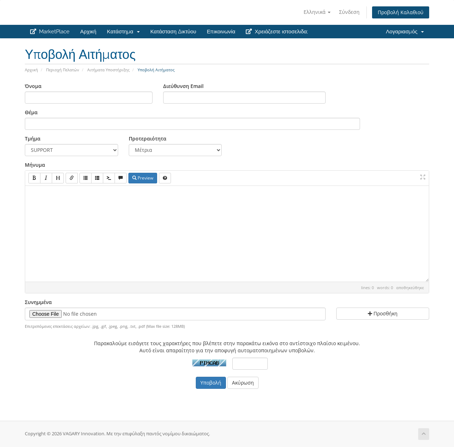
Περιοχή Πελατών (62, 69)
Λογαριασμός (405, 31)
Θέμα (31, 112)
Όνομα (33, 86)
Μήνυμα (35, 164)
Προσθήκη (383, 313)
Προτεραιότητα (147, 138)
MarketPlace (50, 31)
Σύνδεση (349, 12)
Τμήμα (32, 138)
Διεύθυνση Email (183, 86)
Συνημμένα (38, 302)
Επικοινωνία (221, 31)
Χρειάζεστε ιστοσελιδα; (277, 31)
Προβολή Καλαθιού (400, 12)
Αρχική (88, 31)
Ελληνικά (317, 12)
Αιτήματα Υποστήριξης (108, 69)
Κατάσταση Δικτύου (173, 31)
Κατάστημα (123, 31)
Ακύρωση (243, 382)
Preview (142, 178)
